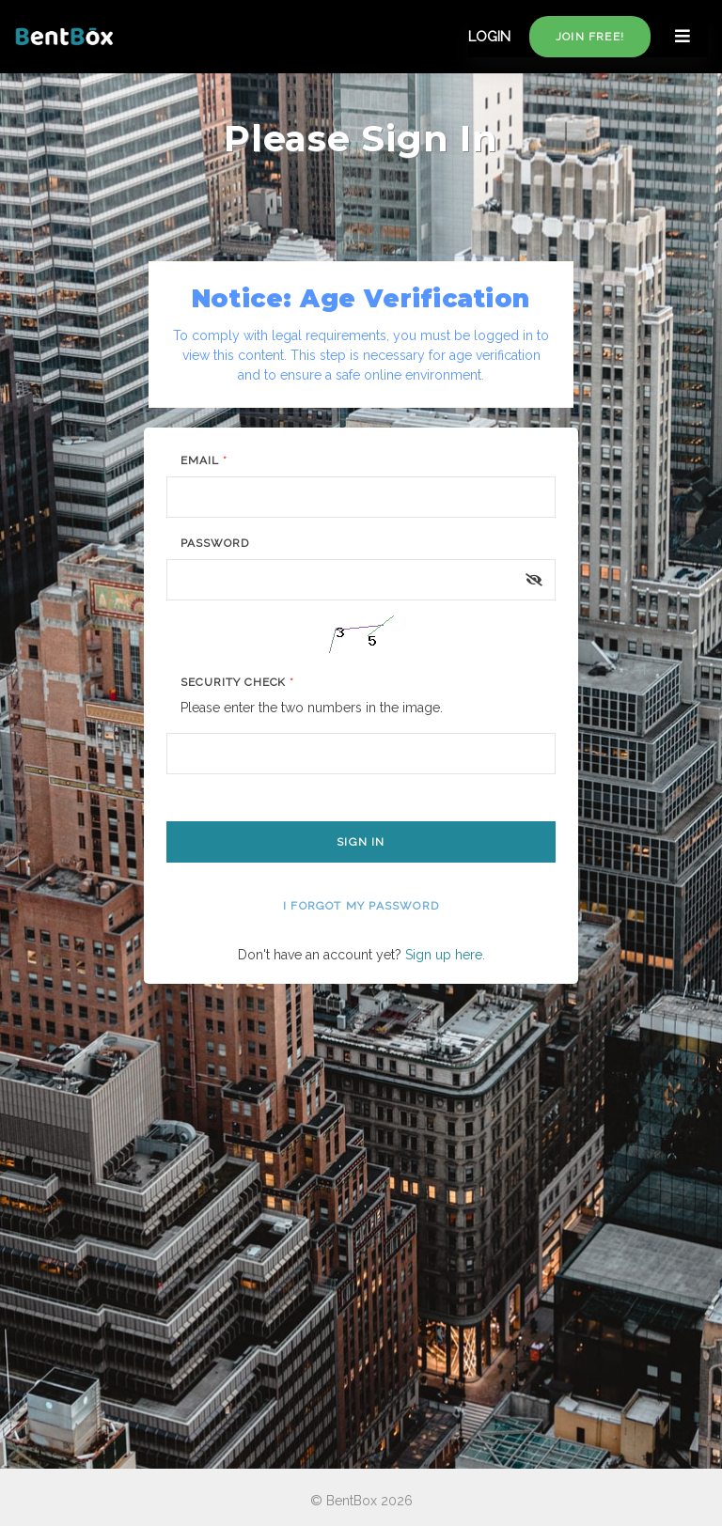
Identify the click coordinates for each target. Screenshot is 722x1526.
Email (204, 460)
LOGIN (489, 36)
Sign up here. (445, 954)
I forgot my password (361, 905)
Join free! (590, 36)
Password (214, 543)
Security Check (237, 682)
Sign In (361, 842)
